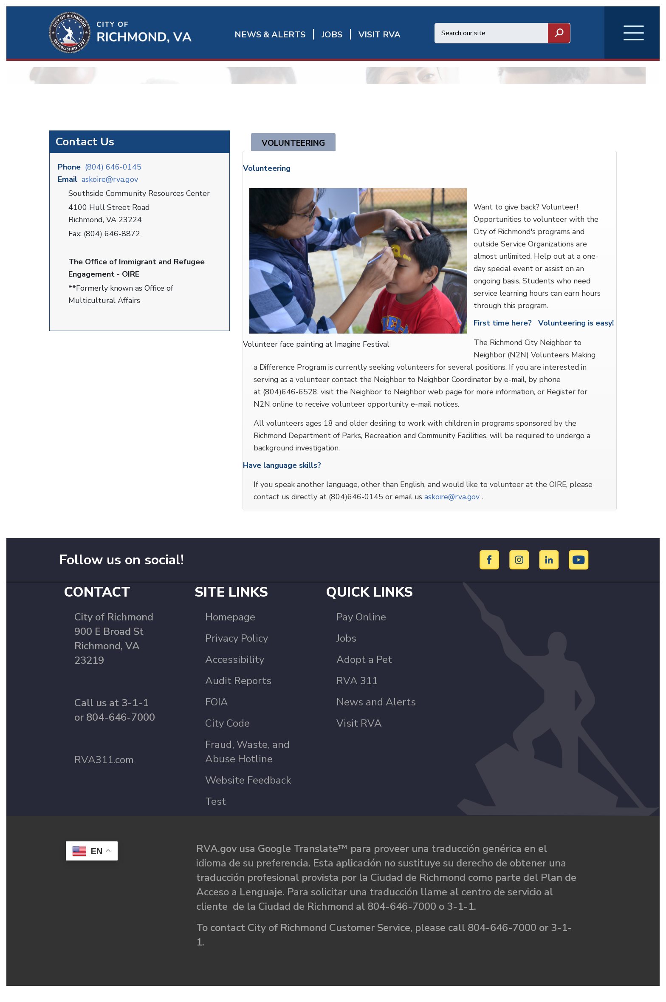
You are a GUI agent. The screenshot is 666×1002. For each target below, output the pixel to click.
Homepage (230, 627)
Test (215, 811)
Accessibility (234, 669)
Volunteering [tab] (296, 148)
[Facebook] (490, 569)
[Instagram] (520, 569)
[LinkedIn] (550, 569)
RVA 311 (357, 690)
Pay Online (361, 627)
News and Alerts (376, 712)
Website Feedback (248, 790)
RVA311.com (104, 769)
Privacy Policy (236, 648)
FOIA (216, 712)
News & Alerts (269, 34)
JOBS (332, 34)
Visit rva (379, 34)
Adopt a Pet (364, 669)
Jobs (346, 648)
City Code (227, 733)
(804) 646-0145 (113, 172)
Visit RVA (359, 733)
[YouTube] (579, 569)
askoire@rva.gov (110, 184)
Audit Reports (238, 690)
